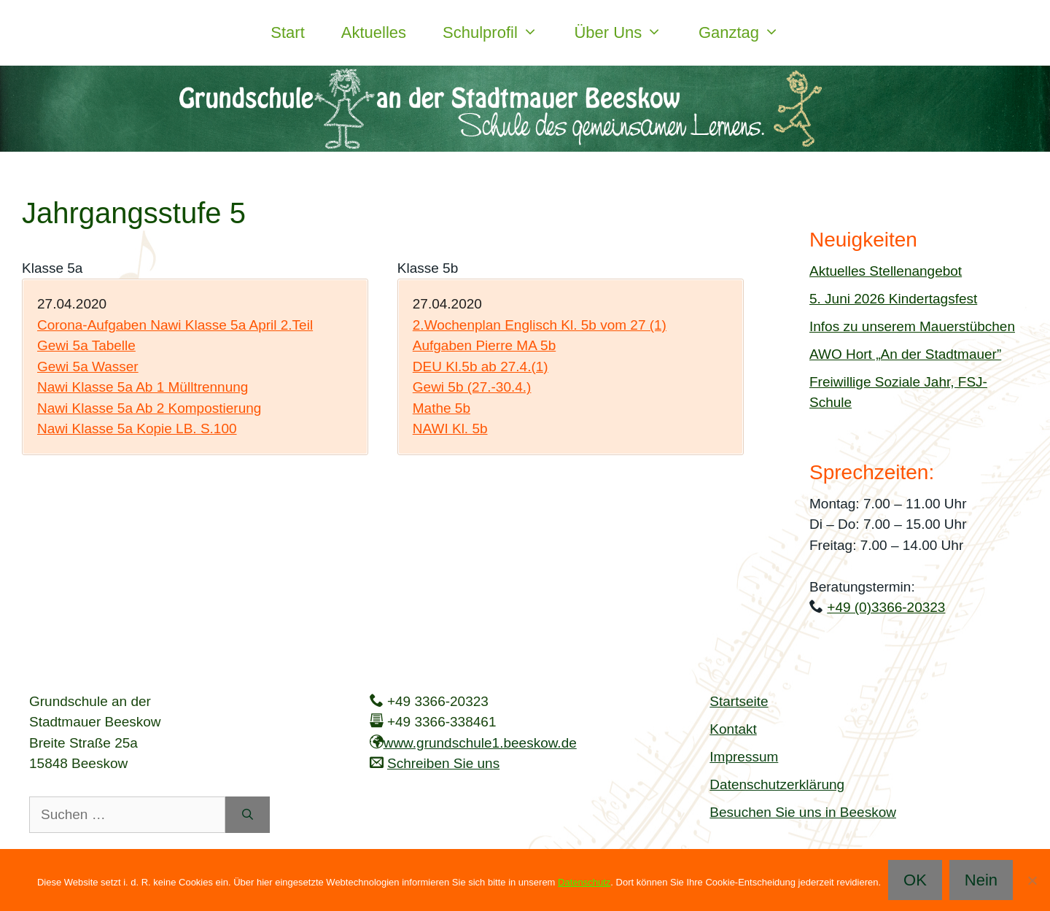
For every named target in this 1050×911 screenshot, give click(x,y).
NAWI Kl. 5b (450, 428)
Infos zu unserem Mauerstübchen (912, 326)
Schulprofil (499, 33)
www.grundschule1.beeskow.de (480, 743)
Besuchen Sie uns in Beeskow (802, 812)
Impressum (743, 756)
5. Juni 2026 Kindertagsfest (893, 298)
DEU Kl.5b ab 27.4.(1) (480, 366)
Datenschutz (584, 882)
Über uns (627, 33)
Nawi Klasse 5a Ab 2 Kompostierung (149, 408)
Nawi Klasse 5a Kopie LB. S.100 (137, 428)
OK (915, 880)
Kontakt (732, 729)
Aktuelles (373, 32)
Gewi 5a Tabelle (86, 345)
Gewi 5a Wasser (88, 366)
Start (287, 32)
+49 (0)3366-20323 (886, 607)
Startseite (738, 701)
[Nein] (1031, 880)
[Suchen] (247, 815)
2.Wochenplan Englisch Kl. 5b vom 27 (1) (539, 325)
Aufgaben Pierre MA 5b (484, 345)
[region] (525, 109)
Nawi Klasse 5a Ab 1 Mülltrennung (142, 387)
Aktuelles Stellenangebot (885, 271)
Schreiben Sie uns (443, 763)
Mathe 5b (441, 408)
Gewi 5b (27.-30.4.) (472, 387)
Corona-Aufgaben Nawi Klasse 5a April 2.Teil (175, 325)
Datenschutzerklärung (776, 784)
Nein (981, 880)
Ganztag (748, 33)
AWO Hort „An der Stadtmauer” (905, 354)
